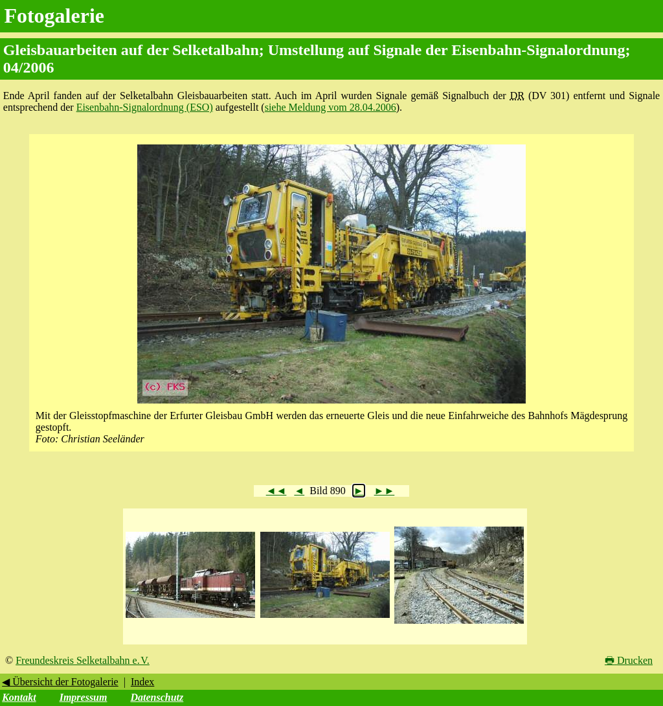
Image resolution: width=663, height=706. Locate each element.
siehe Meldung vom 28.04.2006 (330, 107)
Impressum (83, 697)
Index (142, 681)
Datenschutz (156, 697)
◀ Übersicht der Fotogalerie (60, 681)
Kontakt (19, 697)
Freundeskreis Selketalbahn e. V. (83, 660)
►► (384, 490)
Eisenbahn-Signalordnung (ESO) (144, 107)
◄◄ (276, 490)
